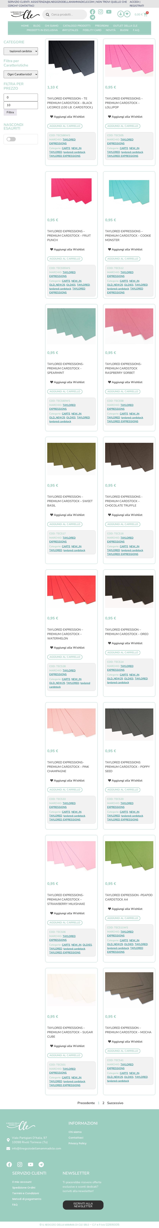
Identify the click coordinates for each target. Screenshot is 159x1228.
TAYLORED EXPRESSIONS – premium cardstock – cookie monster (128, 235)
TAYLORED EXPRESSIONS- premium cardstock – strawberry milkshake (66, 899)
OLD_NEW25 (57, 285)
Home (25, 26)
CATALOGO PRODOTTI (76, 26)
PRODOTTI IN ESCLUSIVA (42, 30)
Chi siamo (75, 1132)
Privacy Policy (77, 1143)
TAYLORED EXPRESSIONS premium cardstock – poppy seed (127, 766)
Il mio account (22, 1182)
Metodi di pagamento (26, 1199)
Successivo (115, 1103)
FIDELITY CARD (92, 30)
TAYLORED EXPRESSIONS (64, 156)
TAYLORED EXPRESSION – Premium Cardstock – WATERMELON (65, 634)
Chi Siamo (51, 26)
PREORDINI (102, 26)
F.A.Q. (136, 30)
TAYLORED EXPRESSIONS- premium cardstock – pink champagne (68, 766)
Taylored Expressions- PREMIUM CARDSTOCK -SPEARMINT (65, 368)
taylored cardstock (74, 152)
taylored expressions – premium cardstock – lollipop (124, 103)
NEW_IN (76, 148)
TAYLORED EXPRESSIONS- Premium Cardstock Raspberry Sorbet (123, 368)
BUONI (124, 30)
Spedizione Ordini (23, 1187)
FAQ (15, 1205)
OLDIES (71, 285)
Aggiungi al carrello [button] (64, 126)
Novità (111, 30)
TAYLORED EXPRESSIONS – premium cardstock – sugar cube (70, 1032)
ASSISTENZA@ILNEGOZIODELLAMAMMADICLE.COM (62, 2)
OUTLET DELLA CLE (125, 26)
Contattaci (76, 1138)
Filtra (10, 112)
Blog (36, 26)
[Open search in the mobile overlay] (64, 14)
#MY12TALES (70, 30)
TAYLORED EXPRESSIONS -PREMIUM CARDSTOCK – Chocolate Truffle (124, 501)
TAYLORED (55, 152)
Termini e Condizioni (25, 1193)
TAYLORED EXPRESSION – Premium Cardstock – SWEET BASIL (70, 501)
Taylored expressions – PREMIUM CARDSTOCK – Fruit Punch (69, 235)
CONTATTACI (26, 6)
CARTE (66, 148)
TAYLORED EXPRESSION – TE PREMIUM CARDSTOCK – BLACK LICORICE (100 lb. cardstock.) (70, 103)
